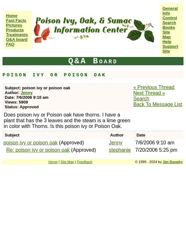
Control (169, 18)
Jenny (27, 92)
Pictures (14, 25)
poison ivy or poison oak (30, 142)
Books (168, 27)
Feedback (84, 162)
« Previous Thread (153, 87)
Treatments (17, 34)
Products (15, 30)
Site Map (166, 34)
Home (11, 15)
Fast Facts (16, 20)
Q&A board (16, 39)
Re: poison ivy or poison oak (38, 150)
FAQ (10, 44)
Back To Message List (157, 104)
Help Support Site (170, 46)
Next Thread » (149, 93)
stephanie (120, 150)
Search (169, 22)
